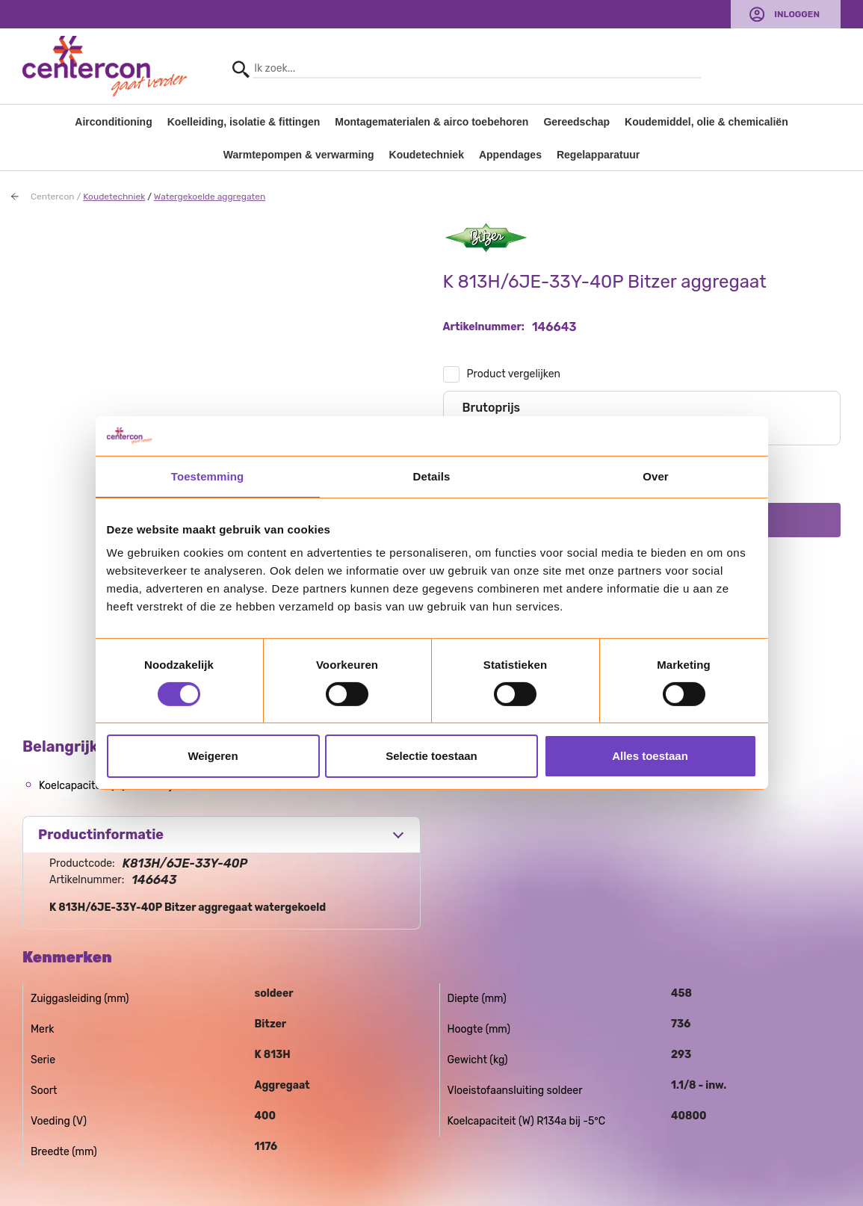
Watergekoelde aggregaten (209, 196)
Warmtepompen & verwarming (298, 155)
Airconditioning (113, 122)
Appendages (510, 155)
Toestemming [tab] (207, 475)
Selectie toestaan (431, 755)
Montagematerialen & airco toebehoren (431, 122)
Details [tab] (432, 475)
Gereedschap (576, 122)
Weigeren (213, 755)
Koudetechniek (426, 155)
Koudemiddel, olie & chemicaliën (706, 122)
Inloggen (797, 14)
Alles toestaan (650, 755)
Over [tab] (656, 475)
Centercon (53, 196)
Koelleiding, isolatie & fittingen (244, 122)
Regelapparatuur (598, 155)
